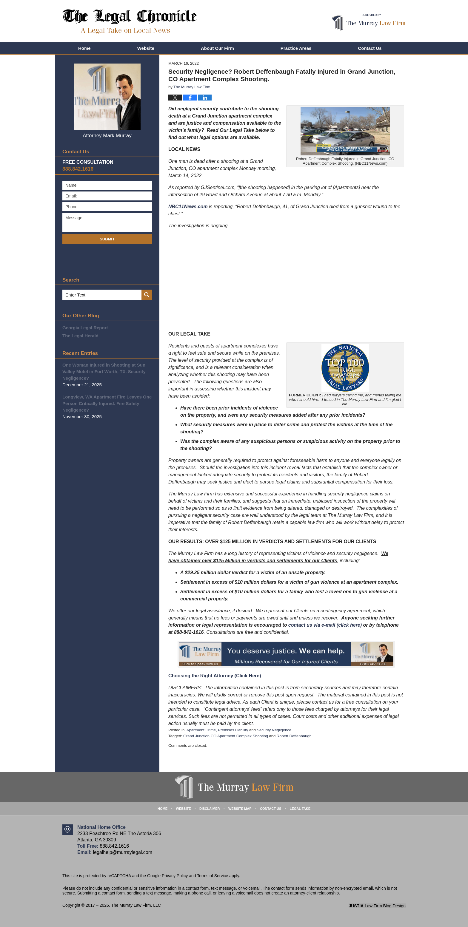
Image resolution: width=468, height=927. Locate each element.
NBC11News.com (188, 206)
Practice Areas (296, 48)
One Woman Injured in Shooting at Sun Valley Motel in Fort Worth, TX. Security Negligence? (104, 371)
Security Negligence (274, 730)
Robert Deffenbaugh (294, 736)
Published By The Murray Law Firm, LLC (369, 22)
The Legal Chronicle (129, 21)
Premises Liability (233, 730)
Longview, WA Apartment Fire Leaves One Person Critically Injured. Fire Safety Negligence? (107, 403)
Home (84, 48)
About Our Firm (217, 48)
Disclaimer (209, 808)
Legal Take (300, 808)
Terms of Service (212, 875)
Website (145, 48)
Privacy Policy (175, 875)
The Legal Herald (80, 335)
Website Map (240, 808)
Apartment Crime (201, 730)
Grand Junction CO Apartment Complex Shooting (225, 736)
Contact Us (369, 48)
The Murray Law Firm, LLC (136, 905)
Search (146, 295)
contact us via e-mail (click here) (325, 625)
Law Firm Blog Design (377, 905)
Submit (107, 239)
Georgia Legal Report (85, 327)
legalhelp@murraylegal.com (122, 852)
